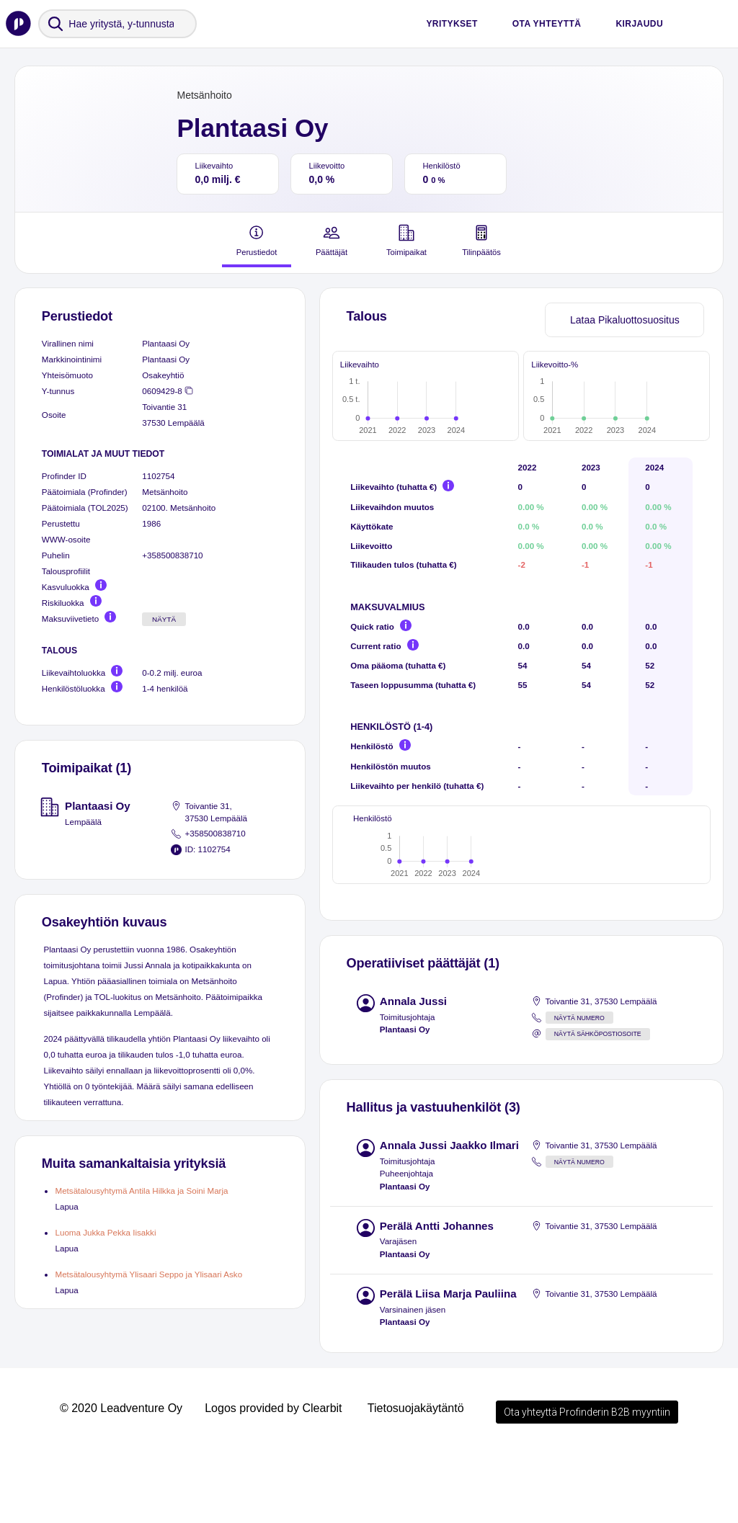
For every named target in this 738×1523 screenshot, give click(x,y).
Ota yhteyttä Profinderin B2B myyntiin (587, 1482)
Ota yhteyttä (547, 24)
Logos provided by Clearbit (273, 1479)
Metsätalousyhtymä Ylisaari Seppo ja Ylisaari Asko (148, 1274)
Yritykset (451, 24)
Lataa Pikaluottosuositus (625, 320)
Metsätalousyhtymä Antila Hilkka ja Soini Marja (141, 1190)
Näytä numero (579, 1088)
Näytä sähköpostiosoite (597, 1104)
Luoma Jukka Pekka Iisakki (105, 1232)
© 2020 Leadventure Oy (121, 1479)
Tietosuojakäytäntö (416, 1479)
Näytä (164, 619)
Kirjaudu (639, 24)
